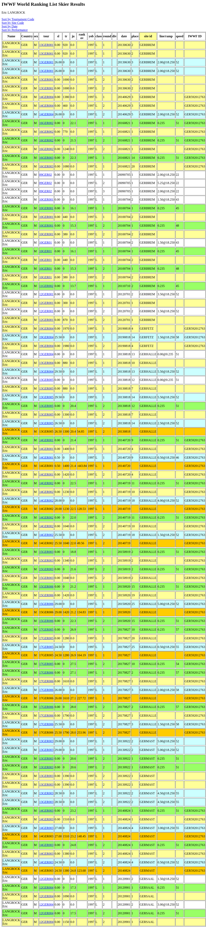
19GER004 (46, 328)
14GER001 (46, 440)
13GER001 (46, 45)
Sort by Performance (15, 30)
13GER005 (46, 379)
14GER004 (46, 97)
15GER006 (46, 586)
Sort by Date (10, 26)
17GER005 (46, 629)
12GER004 (46, 879)
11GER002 (46, 286)
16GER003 (46, 157)
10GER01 (45, 242)
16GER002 (46, 123)
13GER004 (46, 354)
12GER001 (46, 294)
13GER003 (46, 741)
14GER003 (46, 810)
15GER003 (46, 552)
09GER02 (45, 174)
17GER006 (46, 672)
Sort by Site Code (13, 22)
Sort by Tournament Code (18, 19)
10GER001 (46, 199)
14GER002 (46, 483)
